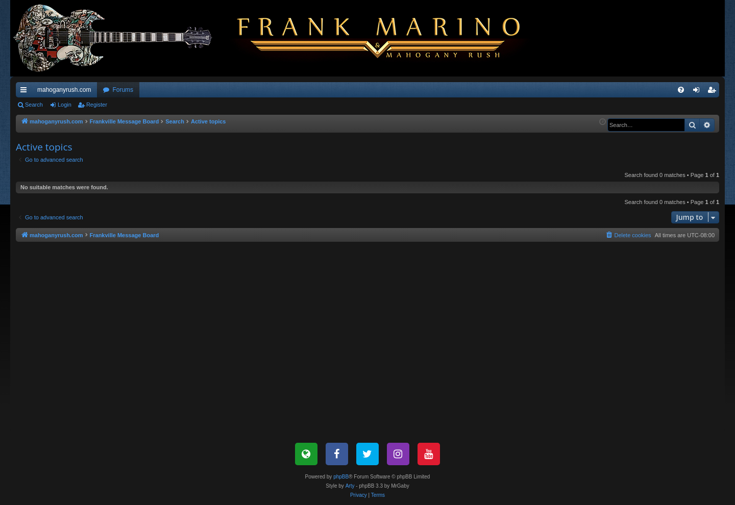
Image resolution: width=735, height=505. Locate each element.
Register (96, 105)
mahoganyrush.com (64, 89)
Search (34, 105)
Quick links (25, 91)
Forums (122, 89)
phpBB (341, 476)
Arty (350, 486)
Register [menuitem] (713, 91)
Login (64, 105)
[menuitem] (681, 89)
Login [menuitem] (698, 91)
